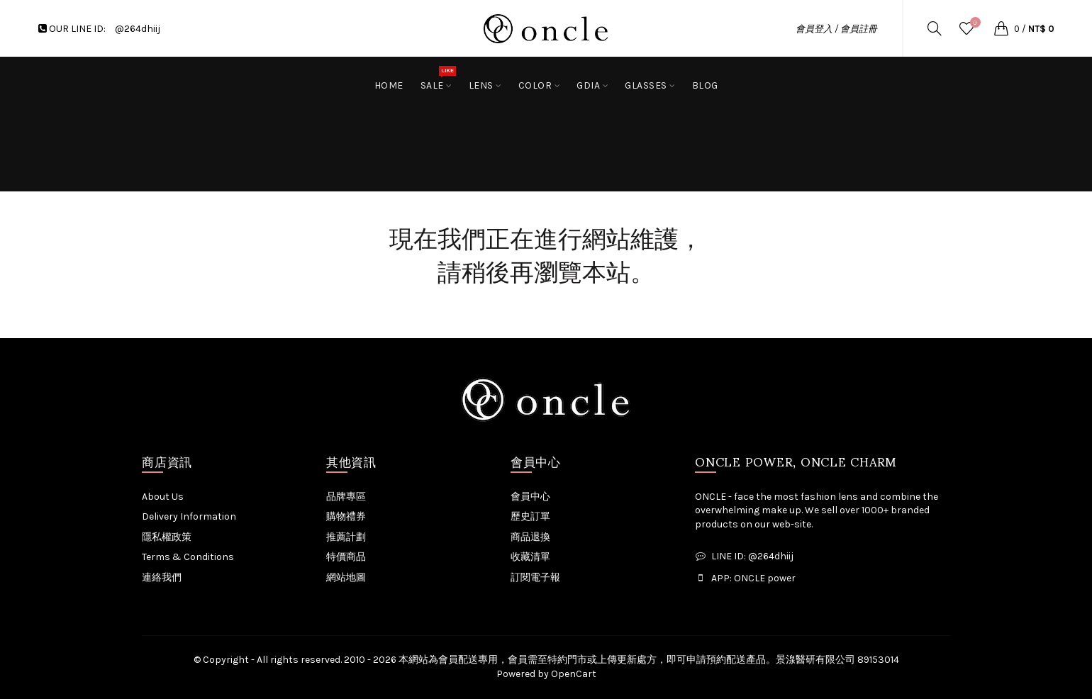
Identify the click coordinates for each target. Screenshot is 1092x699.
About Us (163, 497)
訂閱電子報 (535, 577)
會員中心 (530, 497)
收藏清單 (530, 557)
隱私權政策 (166, 537)
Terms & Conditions (188, 557)
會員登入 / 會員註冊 (836, 28)
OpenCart (573, 674)
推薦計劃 (346, 537)
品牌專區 (346, 497)
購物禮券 (346, 516)
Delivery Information (189, 516)
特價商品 (346, 557)
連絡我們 (162, 577)
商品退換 (530, 537)
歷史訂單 (530, 516)
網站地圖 (346, 577)
